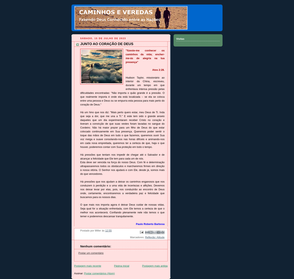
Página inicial (121, 266)
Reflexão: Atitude (155, 237)
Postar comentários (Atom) (99, 273)
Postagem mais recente (87, 266)
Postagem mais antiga (155, 266)
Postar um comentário (91, 253)
